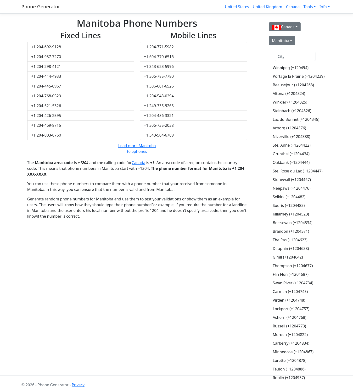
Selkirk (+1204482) (289, 196)
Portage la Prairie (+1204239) (297, 76)
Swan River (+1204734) (293, 283)
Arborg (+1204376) (289, 128)
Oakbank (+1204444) (291, 162)
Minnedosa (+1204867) (293, 351)
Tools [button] (308, 6)
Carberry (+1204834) (291, 343)
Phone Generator (41, 6)
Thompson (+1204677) (293, 265)
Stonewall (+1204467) (292, 179)
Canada (293, 6)
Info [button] (323, 6)
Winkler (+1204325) (290, 102)
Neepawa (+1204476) (292, 188)
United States (237, 6)
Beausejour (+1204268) (293, 85)
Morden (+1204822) (290, 334)
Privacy (78, 384)
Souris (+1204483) (289, 205)
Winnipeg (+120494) (290, 67)
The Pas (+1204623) (290, 240)
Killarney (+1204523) (291, 214)
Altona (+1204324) (289, 93)
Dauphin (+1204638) (291, 248)
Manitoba (280, 40)
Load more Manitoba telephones (137, 148)
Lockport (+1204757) (291, 308)
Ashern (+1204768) (289, 317)
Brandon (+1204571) (291, 231)
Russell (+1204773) (289, 326)
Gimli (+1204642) (288, 257)
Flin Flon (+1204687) (291, 274)
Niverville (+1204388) (291, 136)
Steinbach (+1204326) (292, 110)
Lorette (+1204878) (290, 360)
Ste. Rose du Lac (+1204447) (297, 171)
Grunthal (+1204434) (291, 153)
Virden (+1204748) (289, 300)
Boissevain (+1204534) (293, 222)
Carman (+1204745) (290, 291)
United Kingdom (267, 6)
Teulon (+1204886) (289, 369)
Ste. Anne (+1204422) (292, 145)
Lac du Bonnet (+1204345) (296, 119)
